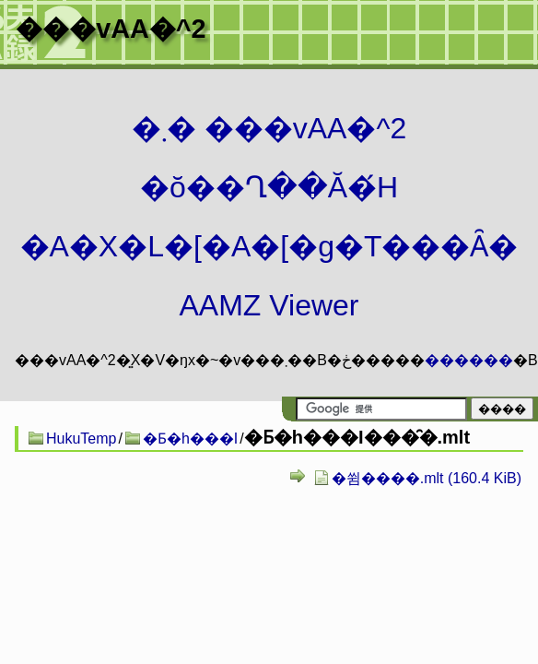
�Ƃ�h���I (190, 438)
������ (469, 360)
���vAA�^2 (110, 28)
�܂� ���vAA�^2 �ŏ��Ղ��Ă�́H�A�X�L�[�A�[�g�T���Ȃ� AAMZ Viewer (269, 217)
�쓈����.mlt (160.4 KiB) (426, 478)
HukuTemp (81, 438)
